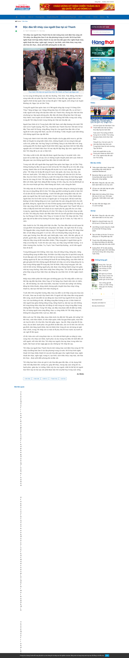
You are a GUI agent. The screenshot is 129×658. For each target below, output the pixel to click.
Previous (92, 293)
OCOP (77, 17)
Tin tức (21, 17)
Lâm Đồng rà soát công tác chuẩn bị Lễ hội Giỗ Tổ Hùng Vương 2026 (103, 228)
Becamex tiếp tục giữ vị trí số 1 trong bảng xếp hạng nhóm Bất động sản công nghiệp (102, 176)
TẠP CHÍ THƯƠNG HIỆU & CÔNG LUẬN (64, 652)
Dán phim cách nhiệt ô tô (99, 302)
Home (18, 21)
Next (113, 293)
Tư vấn (83, 17)
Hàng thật (97, 2)
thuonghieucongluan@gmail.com (52, 637)
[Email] (22, 640)
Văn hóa (25, 21)
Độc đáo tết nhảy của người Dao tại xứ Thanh (53, 26)
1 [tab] (101, 293)
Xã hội (90, 17)
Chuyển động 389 (49, 17)
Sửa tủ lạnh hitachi (97, 299)
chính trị (45, 378)
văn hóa (63, 378)
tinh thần (27, 378)
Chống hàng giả (101, 259)
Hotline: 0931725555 (108, 2)
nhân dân (36, 378)
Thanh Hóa (54, 378)
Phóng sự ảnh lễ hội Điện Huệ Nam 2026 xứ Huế (60, 490)
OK (107, 655)
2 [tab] (104, 293)
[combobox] (102, 32)
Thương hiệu (37, 17)
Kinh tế (28, 17)
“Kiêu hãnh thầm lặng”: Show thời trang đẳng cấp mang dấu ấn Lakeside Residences (103, 169)
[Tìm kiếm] (101, 17)
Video (93, 102)
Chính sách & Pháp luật (65, 17)
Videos (96, 17)
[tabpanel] (34, 407)
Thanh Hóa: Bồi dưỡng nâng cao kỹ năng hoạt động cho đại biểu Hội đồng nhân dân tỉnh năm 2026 (103, 241)
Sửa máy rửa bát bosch (98, 305)
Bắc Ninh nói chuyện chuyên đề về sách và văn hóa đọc (63, 528)
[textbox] (102, 31)
